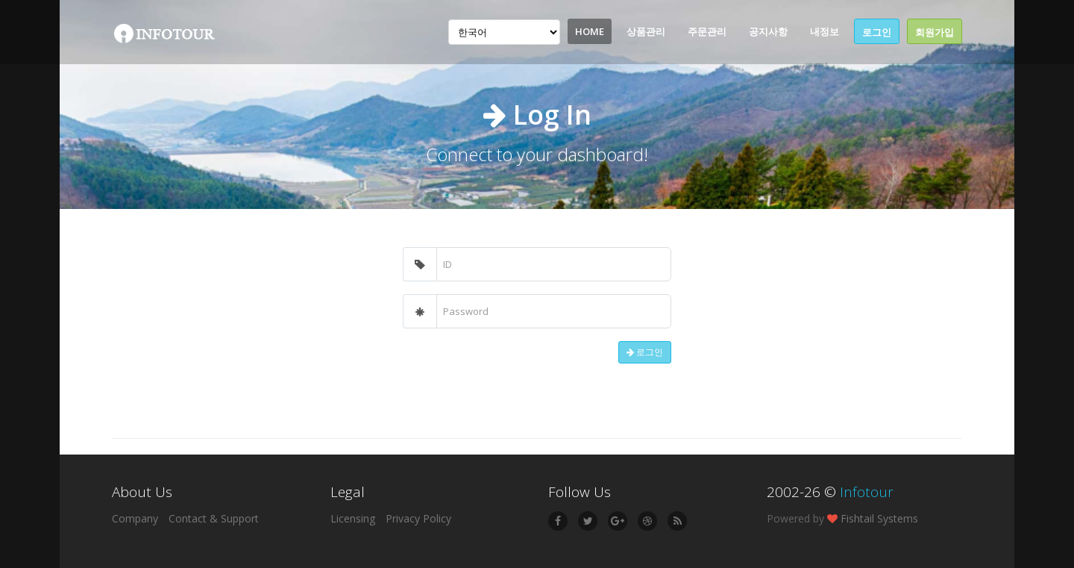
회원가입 (934, 32)
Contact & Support (214, 518)
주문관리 (707, 31)
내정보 (824, 31)
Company (135, 518)
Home (589, 31)
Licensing (352, 518)
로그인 (876, 32)
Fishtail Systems (879, 518)
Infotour (867, 492)
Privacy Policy (418, 518)
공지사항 (768, 31)
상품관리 (645, 31)
